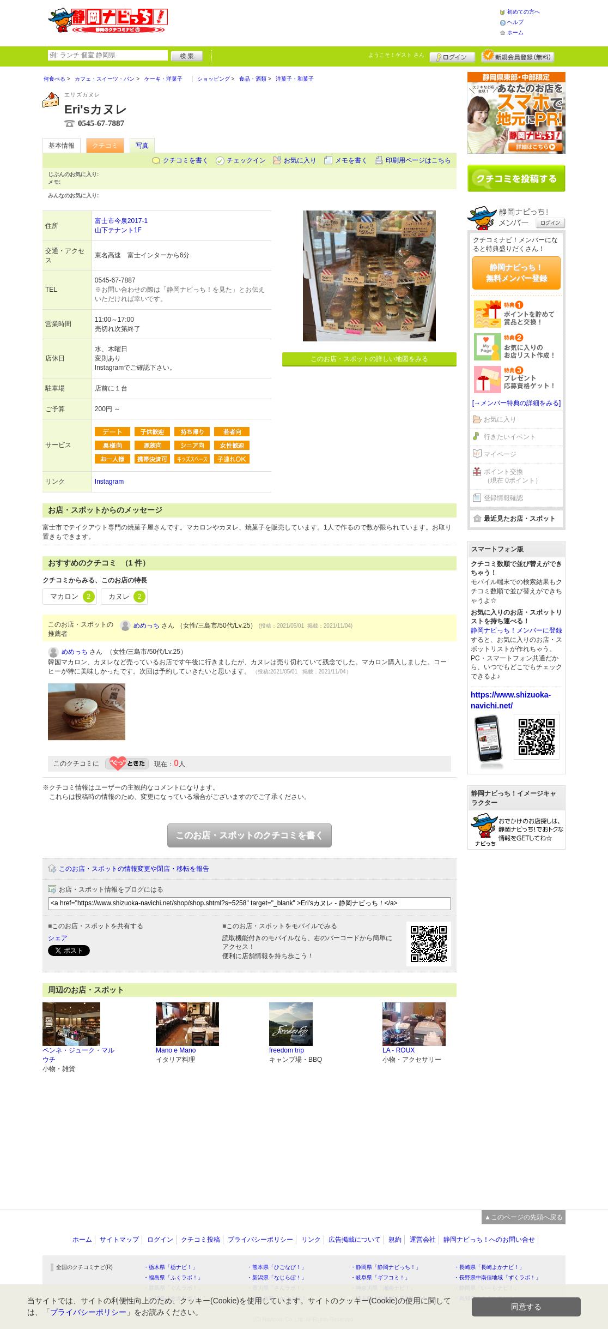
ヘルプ (515, 22)
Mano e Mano (176, 1050)
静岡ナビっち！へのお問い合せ (489, 1239)
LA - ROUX (398, 1050)
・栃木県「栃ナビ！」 (170, 1267)
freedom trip (286, 1050)
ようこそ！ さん (396, 55)
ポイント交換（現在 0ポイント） (513, 476)
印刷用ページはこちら (418, 160)
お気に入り (300, 160)
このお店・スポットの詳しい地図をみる (369, 359)
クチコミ (105, 145)
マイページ (500, 454)
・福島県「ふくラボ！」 (173, 1277)
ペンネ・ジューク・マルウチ (78, 1055)
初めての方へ (523, 12)
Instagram (109, 481)
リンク (311, 1239)
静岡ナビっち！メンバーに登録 (516, 630)
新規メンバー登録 (518, 56)
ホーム (515, 32)
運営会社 (423, 1239)
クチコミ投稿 (200, 1239)
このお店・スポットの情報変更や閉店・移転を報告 (134, 869)
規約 (395, 1239)
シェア (58, 938)
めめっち (146, 625)
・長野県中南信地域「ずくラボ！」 (497, 1277)
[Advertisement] (333, 21)
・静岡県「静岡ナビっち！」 (385, 1267)
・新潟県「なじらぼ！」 (277, 1277)
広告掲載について (355, 1239)
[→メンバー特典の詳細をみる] (516, 403)
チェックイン (246, 160)
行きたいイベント (510, 437)
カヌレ (127, 597)
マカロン (72, 597)
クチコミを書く (186, 160)
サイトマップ (119, 1239)
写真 (142, 145)
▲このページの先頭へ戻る (523, 1217)
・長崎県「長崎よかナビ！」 (489, 1267)
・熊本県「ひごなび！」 (277, 1267)
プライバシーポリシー (260, 1239)
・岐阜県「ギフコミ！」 (380, 1277)
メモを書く (351, 160)
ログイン (452, 56)
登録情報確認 (503, 498)
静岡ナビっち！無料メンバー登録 (516, 272)
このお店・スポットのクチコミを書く (249, 835)
